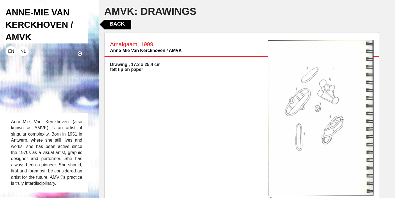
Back (117, 24)
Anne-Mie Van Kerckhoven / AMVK (146, 50)
